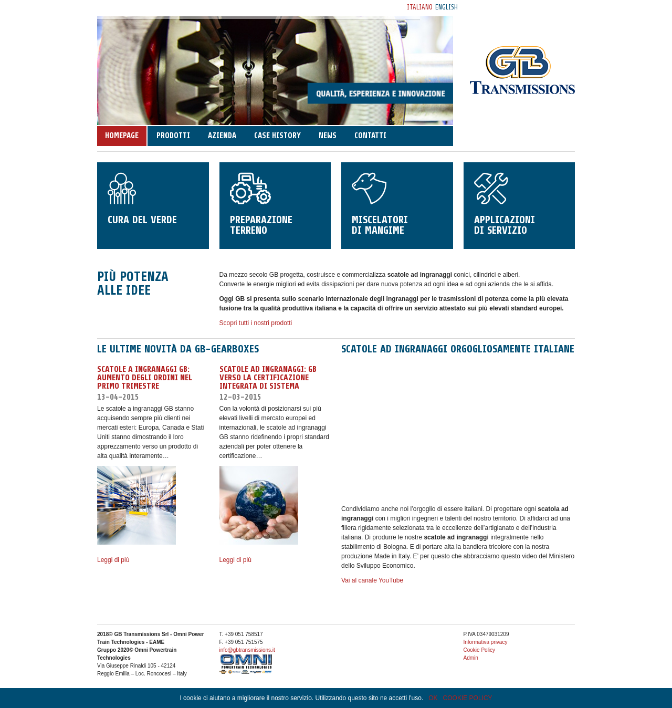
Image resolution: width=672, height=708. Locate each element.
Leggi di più (113, 560)
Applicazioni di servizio (519, 204)
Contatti (370, 135)
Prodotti (173, 135)
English (446, 7)
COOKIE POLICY (467, 698)
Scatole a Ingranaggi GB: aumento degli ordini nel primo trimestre (144, 378)
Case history (277, 135)
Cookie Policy (480, 650)
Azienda (222, 135)
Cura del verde (153, 199)
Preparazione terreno (275, 204)
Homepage (122, 135)
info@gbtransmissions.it (247, 650)
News (328, 135)
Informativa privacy (486, 642)
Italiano (420, 7)
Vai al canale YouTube (372, 580)
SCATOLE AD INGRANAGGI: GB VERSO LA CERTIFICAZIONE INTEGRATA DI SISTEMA (268, 378)
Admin (471, 658)
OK (432, 698)
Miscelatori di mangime (397, 204)
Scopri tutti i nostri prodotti (255, 323)
